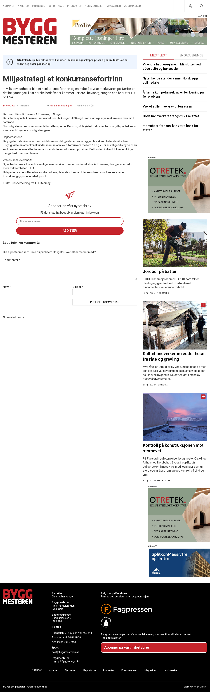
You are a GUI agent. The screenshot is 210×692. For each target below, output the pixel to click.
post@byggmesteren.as (65, 652)
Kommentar (11, 260)
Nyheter (23, 5)
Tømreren (38, 5)
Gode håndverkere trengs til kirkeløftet (171, 116)
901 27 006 (70, 641)
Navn (7, 287)
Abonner (9, 5)
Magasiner (114, 5)
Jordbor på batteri (160, 271)
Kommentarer (94, 5)
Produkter (74, 5)
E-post (77, 287)
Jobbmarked (132, 5)
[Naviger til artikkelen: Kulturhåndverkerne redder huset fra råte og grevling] (175, 325)
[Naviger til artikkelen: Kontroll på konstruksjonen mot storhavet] (175, 417)
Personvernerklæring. (37, 687)
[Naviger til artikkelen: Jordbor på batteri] (175, 243)
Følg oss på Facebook (114, 593)
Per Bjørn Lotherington (61, 105)
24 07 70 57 (74, 637)
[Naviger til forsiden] (30, 32)
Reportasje (56, 5)
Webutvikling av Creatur (195, 687)
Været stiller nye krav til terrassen (167, 106)
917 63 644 (71, 632)
